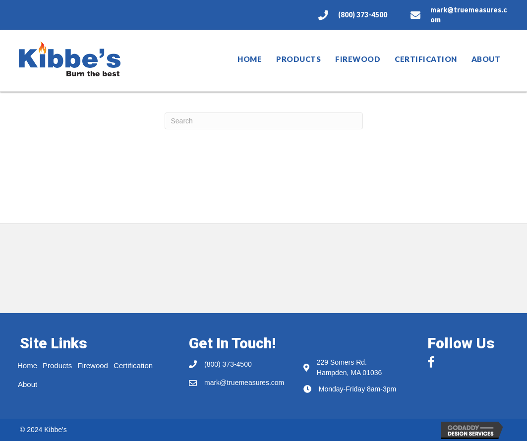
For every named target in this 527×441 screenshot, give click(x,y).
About (486, 59)
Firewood (357, 59)
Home (249, 59)
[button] (429, 358)
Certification (426, 59)
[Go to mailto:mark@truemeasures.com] (458, 15)
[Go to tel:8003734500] (354, 14)
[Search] (264, 120)
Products (298, 59)
